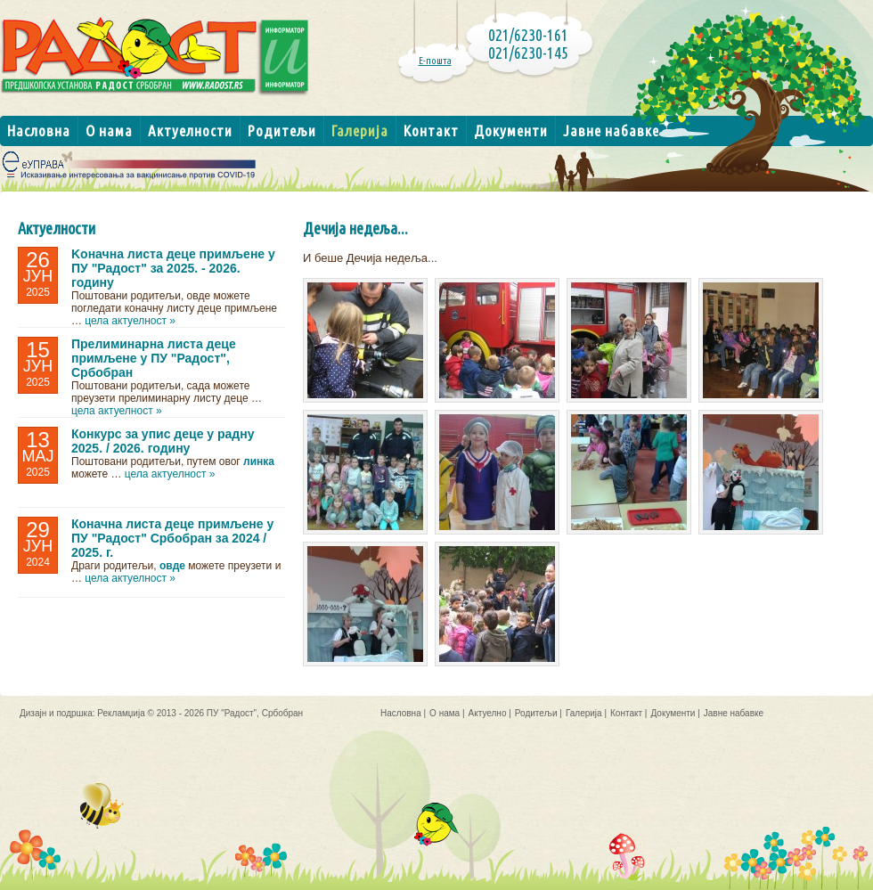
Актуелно (488, 713)
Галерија (359, 130)
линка (258, 461)
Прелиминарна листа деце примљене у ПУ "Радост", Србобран (153, 358)
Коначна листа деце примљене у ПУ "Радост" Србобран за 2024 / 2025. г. (172, 538)
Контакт (431, 130)
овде (172, 565)
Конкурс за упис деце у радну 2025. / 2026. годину (162, 441)
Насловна (38, 130)
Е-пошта (435, 60)
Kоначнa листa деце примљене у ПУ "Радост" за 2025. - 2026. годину (173, 268)
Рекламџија (120, 713)
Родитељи (282, 130)
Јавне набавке (611, 130)
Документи (511, 130)
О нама (109, 130)
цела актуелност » (130, 320)
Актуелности (190, 130)
